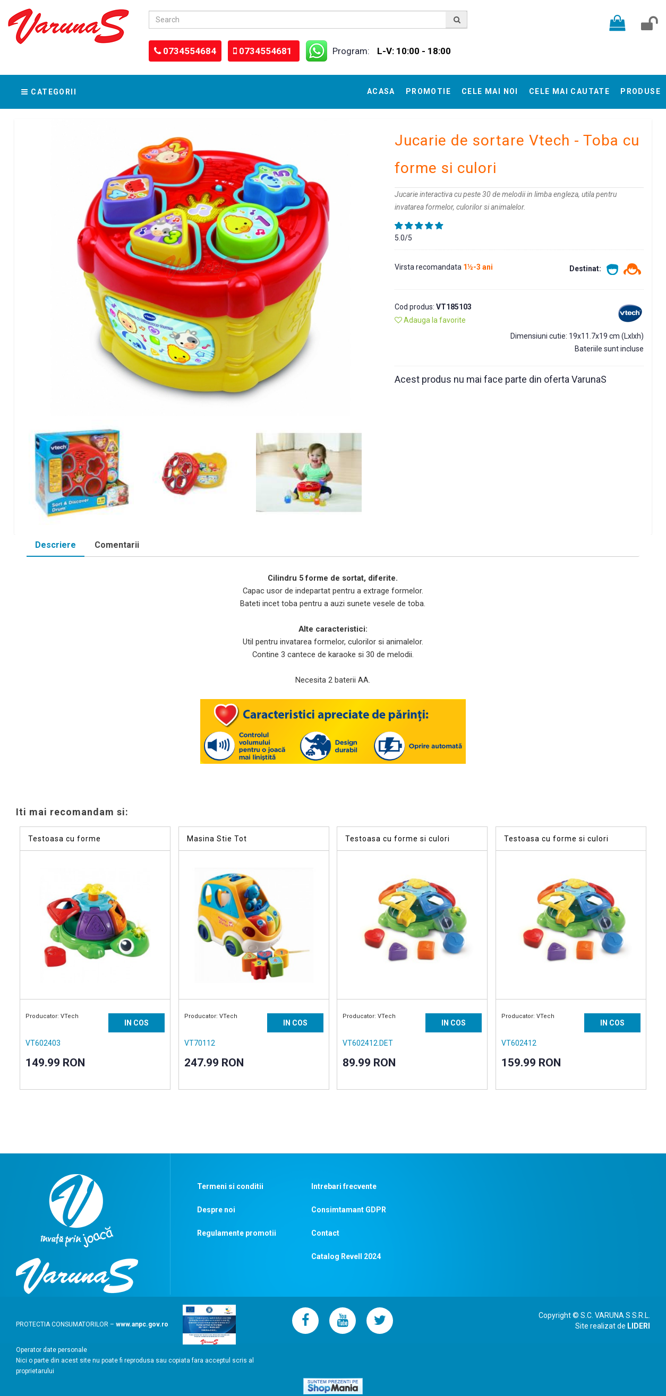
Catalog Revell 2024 (346, 1256)
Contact (325, 1233)
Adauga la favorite (430, 320)
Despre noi (216, 1209)
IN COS (136, 1023)
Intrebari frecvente (344, 1186)
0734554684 (189, 51)
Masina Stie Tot (217, 838)
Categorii (48, 92)
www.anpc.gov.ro (142, 1324)
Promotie (428, 91)
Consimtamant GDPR (348, 1209)
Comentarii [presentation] (117, 545)
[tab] (55, 546)
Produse (640, 91)
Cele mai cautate (569, 91)
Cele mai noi (490, 91)
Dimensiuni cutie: (539, 336)
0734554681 (266, 51)
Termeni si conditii (230, 1186)
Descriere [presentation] (55, 545)
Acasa (381, 91)
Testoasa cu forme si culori (397, 838)
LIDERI (638, 1326)
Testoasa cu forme (64, 838)
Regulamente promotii (236, 1233)
